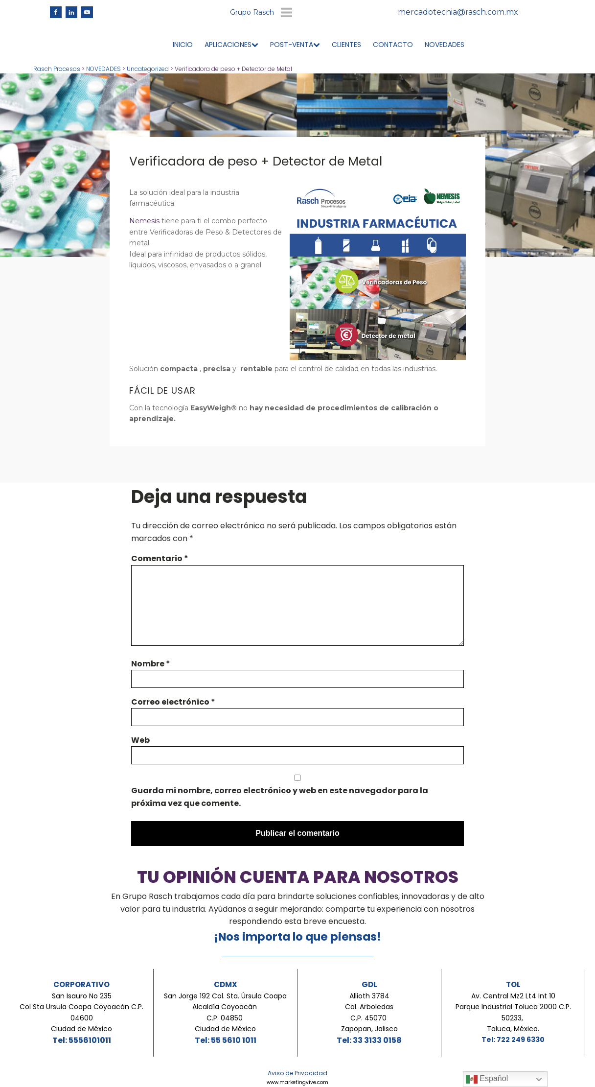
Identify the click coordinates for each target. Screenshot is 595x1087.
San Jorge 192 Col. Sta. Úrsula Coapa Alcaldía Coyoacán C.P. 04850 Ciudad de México (225, 1013)
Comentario (159, 559)
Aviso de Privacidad (297, 1073)
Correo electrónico (173, 702)
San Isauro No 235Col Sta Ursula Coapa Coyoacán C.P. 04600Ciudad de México (81, 1013)
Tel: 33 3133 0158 (369, 1040)
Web (140, 740)
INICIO (183, 45)
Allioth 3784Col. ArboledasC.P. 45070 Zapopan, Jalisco (369, 1013)
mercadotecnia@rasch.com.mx (458, 12)
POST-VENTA (295, 45)
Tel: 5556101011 (81, 1040)
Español (487, 1079)
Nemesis (145, 221)
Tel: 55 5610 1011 (225, 1040)
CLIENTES (346, 45)
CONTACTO (393, 45)
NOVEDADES (444, 45)
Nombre (150, 664)
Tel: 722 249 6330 (513, 1040)
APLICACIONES (231, 45)
